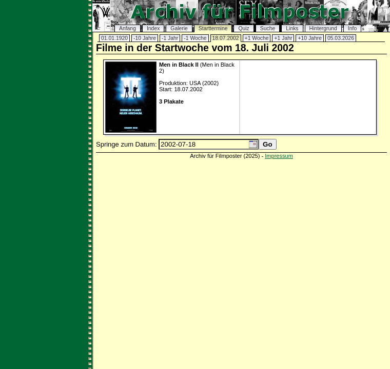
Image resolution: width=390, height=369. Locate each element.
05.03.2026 (340, 38)
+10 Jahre (310, 38)
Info (352, 28)
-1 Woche (195, 38)
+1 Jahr (283, 38)
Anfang (127, 28)
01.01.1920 (114, 38)
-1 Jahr (170, 38)
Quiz (243, 28)
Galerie (179, 28)
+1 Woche (257, 38)
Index (153, 28)
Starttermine (213, 28)
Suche (267, 28)
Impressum (279, 156)
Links (292, 28)
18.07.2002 (225, 38)
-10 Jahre (144, 38)
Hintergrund (323, 28)
